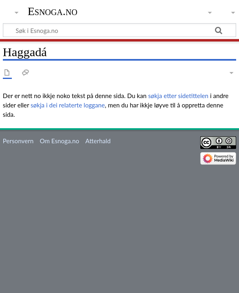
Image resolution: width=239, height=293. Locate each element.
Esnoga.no (52, 11)
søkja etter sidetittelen (178, 95)
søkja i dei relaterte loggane (68, 105)
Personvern (18, 140)
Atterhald (98, 140)
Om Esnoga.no (59, 140)
